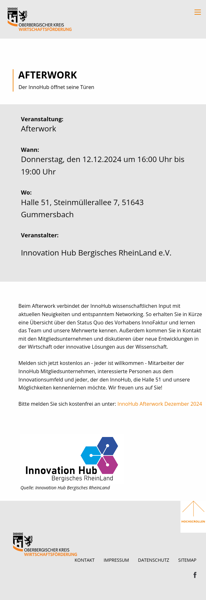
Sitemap (187, 560)
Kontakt (84, 560)
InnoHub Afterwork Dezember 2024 (160, 403)
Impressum (116, 560)
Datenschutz (153, 560)
